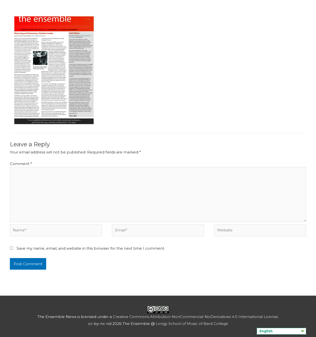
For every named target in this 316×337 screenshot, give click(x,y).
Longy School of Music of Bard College (192, 323)
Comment (21, 163)
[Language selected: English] (281, 331)
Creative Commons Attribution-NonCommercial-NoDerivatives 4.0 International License (195, 316)
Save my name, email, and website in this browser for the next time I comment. (91, 248)
